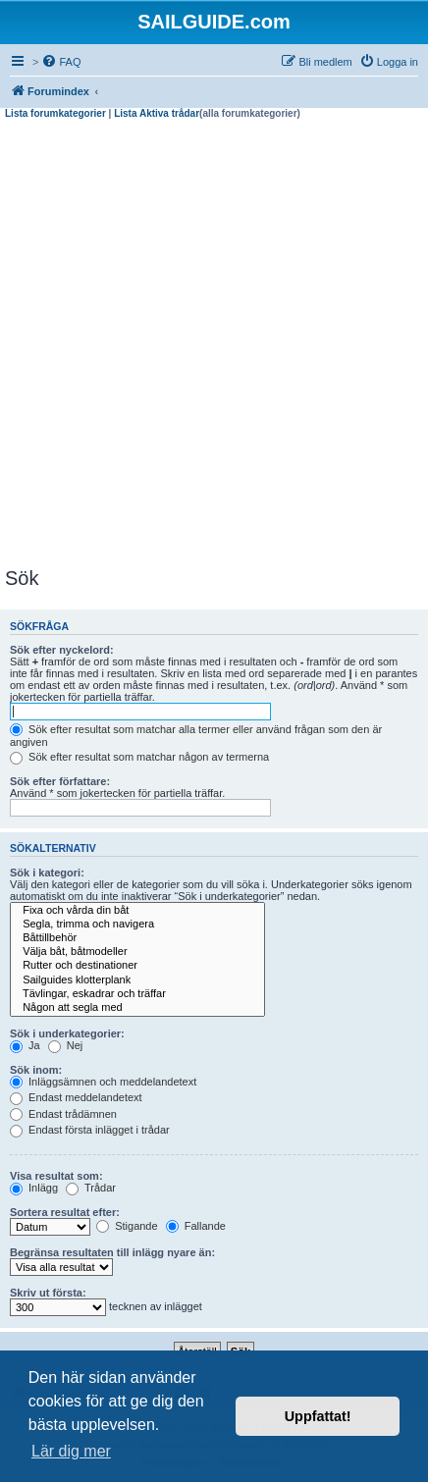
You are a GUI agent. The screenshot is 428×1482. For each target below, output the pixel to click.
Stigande (126, 1226)
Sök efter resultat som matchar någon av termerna (139, 757)
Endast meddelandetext (76, 1097)
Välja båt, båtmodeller (137, 952)
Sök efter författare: (60, 781)
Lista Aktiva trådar (156, 113)
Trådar (91, 1187)
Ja (25, 1045)
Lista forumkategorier (55, 113)
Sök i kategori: (47, 872)
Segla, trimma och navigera (137, 924)
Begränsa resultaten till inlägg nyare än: (112, 1252)
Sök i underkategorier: (67, 1033)
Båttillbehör (137, 938)
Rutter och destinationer (137, 966)
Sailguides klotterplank (137, 980)
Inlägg (34, 1187)
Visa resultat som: (56, 1176)
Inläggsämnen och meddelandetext (103, 1081)
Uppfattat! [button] (318, 1416)
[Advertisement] (214, 343)
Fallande (196, 1226)
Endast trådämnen (63, 1114)
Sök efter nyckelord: (62, 650)
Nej (65, 1045)
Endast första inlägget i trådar (90, 1130)
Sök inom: (36, 1070)
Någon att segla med (137, 1008)
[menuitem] (60, 62)
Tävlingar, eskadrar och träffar (137, 994)
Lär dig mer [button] (71, 1451)
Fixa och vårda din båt (137, 911)
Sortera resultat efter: (65, 1212)
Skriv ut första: (48, 1292)
